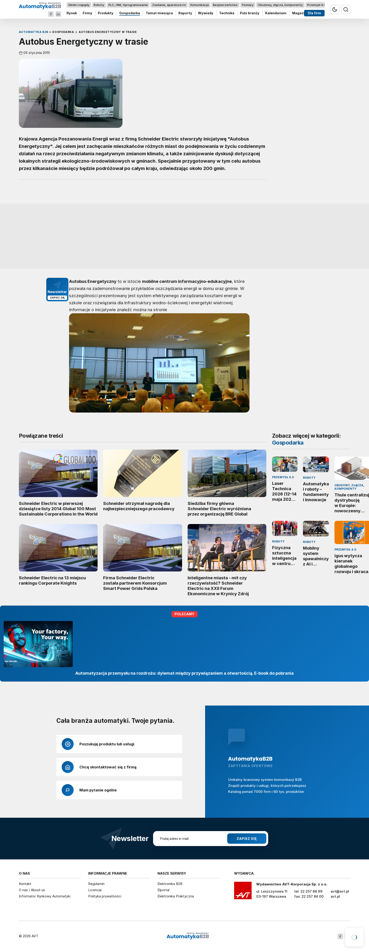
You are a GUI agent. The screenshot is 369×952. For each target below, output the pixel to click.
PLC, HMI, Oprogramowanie (128, 5)
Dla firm (314, 13)
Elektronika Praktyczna (175, 896)
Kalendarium (275, 13)
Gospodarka (129, 13)
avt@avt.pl (340, 891)
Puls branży (249, 13)
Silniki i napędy (78, 5)
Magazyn (299, 13)
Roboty (99, 5)
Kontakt (25, 884)
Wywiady (205, 13)
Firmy (87, 13)
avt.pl (335, 896)
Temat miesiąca (159, 13)
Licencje (95, 890)
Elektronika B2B (169, 884)
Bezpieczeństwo (225, 5)
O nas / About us (32, 890)
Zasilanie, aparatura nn (169, 5)
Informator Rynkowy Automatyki (44, 896)
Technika (226, 13)
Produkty (105, 13)
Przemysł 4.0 (316, 5)
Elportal (163, 890)
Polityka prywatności (104, 896)
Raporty (185, 13)
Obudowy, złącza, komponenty (280, 5)
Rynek (72, 13)
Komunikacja (199, 5)
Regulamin (96, 884)
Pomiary (247, 5)
